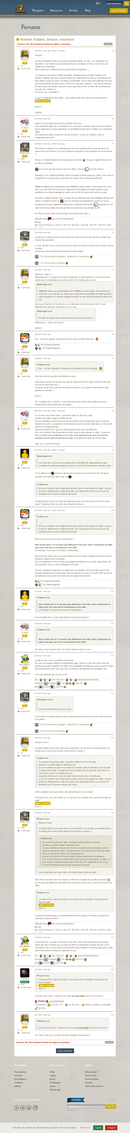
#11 (112, 591)
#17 (112, 937)
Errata (52, 1086)
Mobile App (55, 1090)
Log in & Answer (65, 1051)
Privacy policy (91, 1079)
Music (52, 1079)
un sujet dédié (78, 996)
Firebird (25, 979)
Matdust (24, 60)
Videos (53, 1075)
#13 (112, 655)
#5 (113, 270)
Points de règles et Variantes (57, 44)
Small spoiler (43, 100)
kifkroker (25, 459)
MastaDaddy (25, 665)
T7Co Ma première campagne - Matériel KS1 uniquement (64, 256)
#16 (112, 813)
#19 (112, 1015)
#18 (112, 969)
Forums (73, 10)
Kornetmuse (25, 153)
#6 (113, 334)
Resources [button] (57, 10)
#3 (113, 144)
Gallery (17, 1086)
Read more (85, 1127)
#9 (113, 450)
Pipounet (25, 344)
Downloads (55, 1083)
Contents (18, 1083)
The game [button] (38, 10)
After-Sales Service (94, 1086)
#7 (113, 358)
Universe (18, 1075)
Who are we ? (91, 1072)
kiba (25, 242)
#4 (113, 232)
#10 (112, 510)
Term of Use (90, 1075)
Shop (87, 10)
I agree (98, 1128)
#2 (113, 119)
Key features (20, 1079)
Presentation (20, 1072)
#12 (112, 623)
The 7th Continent (34, 44)
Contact (88, 1083)
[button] (98, 3)
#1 (113, 51)
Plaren (25, 128)
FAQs (52, 1072)
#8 (113, 411)
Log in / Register (119, 10)
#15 (112, 738)
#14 (112, 693)
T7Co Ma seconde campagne (52, 263)
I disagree (111, 1128)
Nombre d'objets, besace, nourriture (45, 39)
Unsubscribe (72, 1110)
